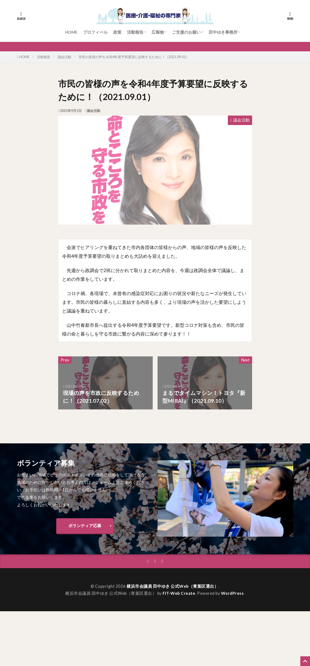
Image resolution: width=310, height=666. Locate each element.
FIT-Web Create (179, 593)
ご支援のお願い (186, 32)
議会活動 (64, 57)
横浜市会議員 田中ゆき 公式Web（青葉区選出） (172, 586)
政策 (117, 32)
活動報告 (135, 32)
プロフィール (95, 32)
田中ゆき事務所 (223, 32)
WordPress (232, 593)
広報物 (157, 32)
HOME (71, 32)
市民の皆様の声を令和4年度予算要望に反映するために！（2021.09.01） (134, 57)
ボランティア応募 (84, 525)
